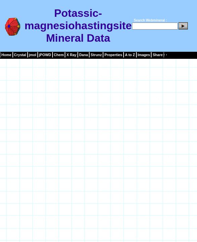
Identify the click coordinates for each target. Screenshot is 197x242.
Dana (83, 55)
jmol (32, 55)
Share (158, 55)
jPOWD (45, 55)
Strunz (96, 55)
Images (144, 55)
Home (6, 55)
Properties (113, 55)
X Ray (71, 55)
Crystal (20, 55)
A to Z (130, 55)
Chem (59, 55)
